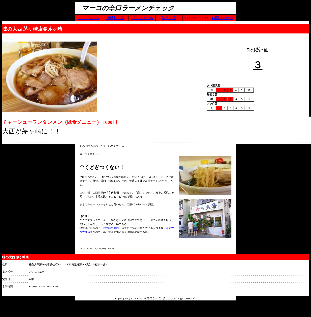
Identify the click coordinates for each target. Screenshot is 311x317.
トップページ (89, 18)
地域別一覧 (115, 18)
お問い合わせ (222, 18)
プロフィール (142, 18)
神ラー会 (169, 18)
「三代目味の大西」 (109, 227)
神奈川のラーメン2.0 (195, 17)
